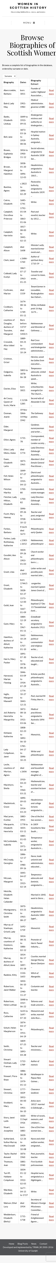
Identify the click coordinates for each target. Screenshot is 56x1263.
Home (11, 1243)
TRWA (35, 1247)
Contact (43, 1243)
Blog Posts (22, 1243)
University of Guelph (28, 1250)
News (33, 1243)
